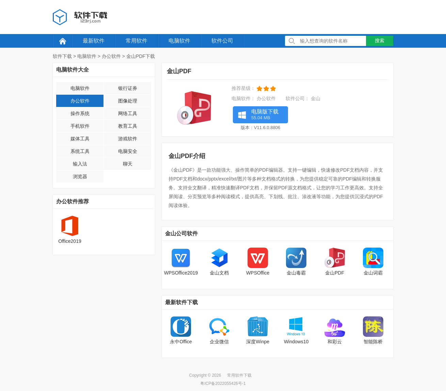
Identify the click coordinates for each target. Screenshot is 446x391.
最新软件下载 (181, 302)
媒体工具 (80, 138)
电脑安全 (127, 151)
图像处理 (127, 101)
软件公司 (222, 41)
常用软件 (136, 41)
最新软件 (94, 41)
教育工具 (127, 126)
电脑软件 (179, 41)
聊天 (127, 164)
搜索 (379, 40)
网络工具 (127, 113)
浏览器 (80, 176)
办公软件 (111, 56)
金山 (315, 98)
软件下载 (62, 56)
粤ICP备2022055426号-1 (222, 383)
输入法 (80, 164)
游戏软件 (127, 138)
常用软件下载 (239, 375)
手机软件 (80, 126)
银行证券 (127, 88)
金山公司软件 (181, 233)
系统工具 (80, 151)
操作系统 (80, 113)
